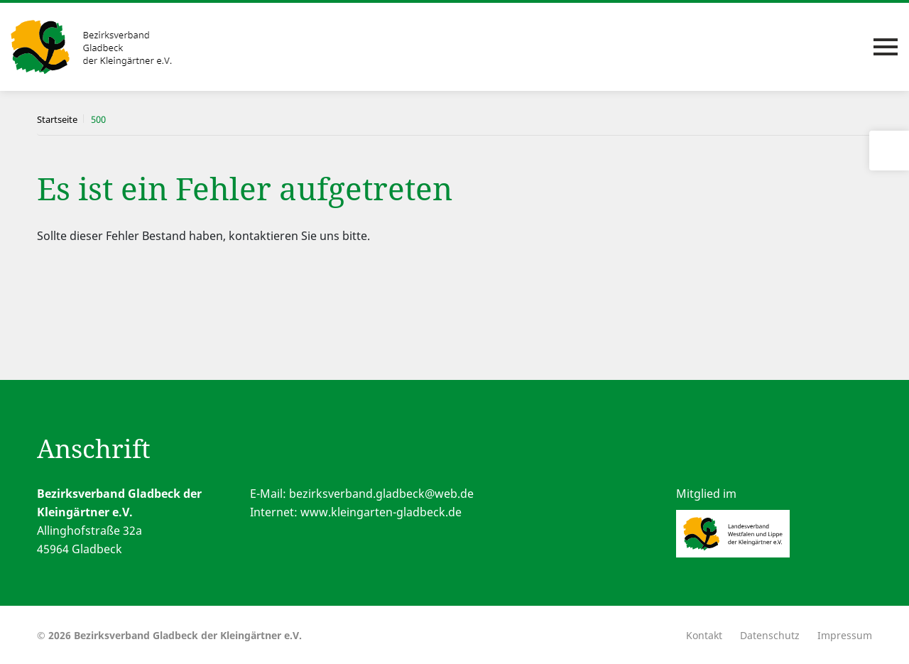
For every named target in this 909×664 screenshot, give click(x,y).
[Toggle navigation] (885, 47)
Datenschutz (770, 635)
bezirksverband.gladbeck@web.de (381, 493)
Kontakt (704, 635)
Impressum (844, 635)
